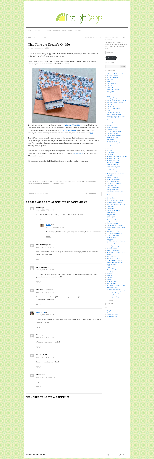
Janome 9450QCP (113, 160)
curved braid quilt (113, 118)
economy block (112, 122)
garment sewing (112, 137)
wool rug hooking (113, 297)
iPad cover (110, 152)
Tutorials (78, 30)
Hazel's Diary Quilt (113, 143)
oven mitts (110, 193)
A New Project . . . (93, 37)
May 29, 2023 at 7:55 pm (45, 270)
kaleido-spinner (112, 164)
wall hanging (111, 283)
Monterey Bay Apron (114, 179)
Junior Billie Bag (113, 162)
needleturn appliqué (114, 183)
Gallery (38, 30)
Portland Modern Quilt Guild (117, 204)
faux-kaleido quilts (113, 127)
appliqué (110, 79)
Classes (56, 30)
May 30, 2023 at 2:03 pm (45, 337)
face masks (111, 124)
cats (108, 110)
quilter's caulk (112, 222)
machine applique (113, 172)
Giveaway (110, 139)
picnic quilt (111, 197)
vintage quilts (112, 281)
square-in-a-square (113, 258)
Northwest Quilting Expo (115, 191)
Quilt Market (111, 214)
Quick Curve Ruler (113, 210)
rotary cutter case (113, 235)
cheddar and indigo (113, 112)
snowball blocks (112, 256)
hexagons (110, 145)
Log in (109, 311)
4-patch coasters (112, 75)
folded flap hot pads (114, 131)
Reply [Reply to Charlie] (38, 387)
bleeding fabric (112, 99)
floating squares (112, 129)
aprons (109, 81)
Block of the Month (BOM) (116, 100)
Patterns (47, 30)
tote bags (110, 272)
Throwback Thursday (114, 270)
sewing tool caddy (113, 247)
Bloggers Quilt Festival (115, 102)
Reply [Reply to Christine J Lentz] (38, 304)
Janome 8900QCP (113, 158)
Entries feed (111, 313)
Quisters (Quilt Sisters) (115, 225)
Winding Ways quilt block (116, 285)
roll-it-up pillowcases (85, 181)
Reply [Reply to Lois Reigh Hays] (38, 259)
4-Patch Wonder (112, 77)
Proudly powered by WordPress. (118, 455)
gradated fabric (112, 141)
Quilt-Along (111, 218)
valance (109, 279)
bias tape (110, 95)
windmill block (112, 287)
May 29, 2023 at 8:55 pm (45, 292)
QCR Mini (110, 206)
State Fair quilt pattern (115, 260)
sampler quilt (111, 237)
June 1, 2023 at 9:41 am (45, 357)
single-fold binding (113, 250)
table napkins (111, 264)
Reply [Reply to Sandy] (38, 219)
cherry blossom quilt (114, 114)
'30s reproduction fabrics (115, 74)
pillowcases (69, 181)
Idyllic (109, 150)
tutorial (31, 183)
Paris (109, 195)
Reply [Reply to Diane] (38, 347)
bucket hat (110, 106)
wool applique (112, 295)
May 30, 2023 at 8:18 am (45, 315)
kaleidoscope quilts (113, 166)
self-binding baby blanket (116, 241)
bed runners (111, 91)
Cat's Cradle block (113, 108)
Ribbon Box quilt (113, 231)
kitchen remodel (112, 168)
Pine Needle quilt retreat (115, 200)
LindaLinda (40, 312)
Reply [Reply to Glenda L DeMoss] (38, 367)
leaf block (110, 170)
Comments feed (112, 314)
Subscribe (111, 58)
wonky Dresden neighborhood (117, 291)
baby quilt (110, 85)
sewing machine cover (114, 245)
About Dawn (67, 30)
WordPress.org (112, 316)
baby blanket (111, 83)
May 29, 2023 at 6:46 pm (45, 210)
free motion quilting (114, 135)
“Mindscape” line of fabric (73, 125)
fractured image (112, 133)
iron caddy (110, 154)
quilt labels (111, 212)
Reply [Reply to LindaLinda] (38, 327)
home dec (60, 181)
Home (30, 30)
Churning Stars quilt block (116, 116)
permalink (59, 183)
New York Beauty (113, 187)
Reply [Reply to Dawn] (48, 237)
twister (109, 275)
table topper (111, 268)
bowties (109, 104)
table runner (111, 266)
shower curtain (112, 248)
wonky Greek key (113, 293)
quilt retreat (111, 216)
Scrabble (110, 239)
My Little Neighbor (113, 181)
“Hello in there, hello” (36, 37)
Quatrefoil (110, 208)
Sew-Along (111, 243)
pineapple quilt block (114, 202)
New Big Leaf (112, 185)
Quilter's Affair (112, 220)
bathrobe (110, 87)
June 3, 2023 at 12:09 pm (45, 377)
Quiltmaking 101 (113, 223)
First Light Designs (35, 455)
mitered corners (112, 177)
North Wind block (113, 189)
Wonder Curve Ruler (114, 289)
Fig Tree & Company (68, 130)
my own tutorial (77, 153)
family (52, 181)
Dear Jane (110, 120)
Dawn (32, 48)
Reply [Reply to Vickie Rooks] (38, 282)
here (91, 133)
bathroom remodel (113, 89)
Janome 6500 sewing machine (117, 156)
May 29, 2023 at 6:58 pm (45, 247)
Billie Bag (110, 97)
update (39, 183)
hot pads (110, 149)
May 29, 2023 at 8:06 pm (55, 227)
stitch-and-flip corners (115, 262)
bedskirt (110, 93)
